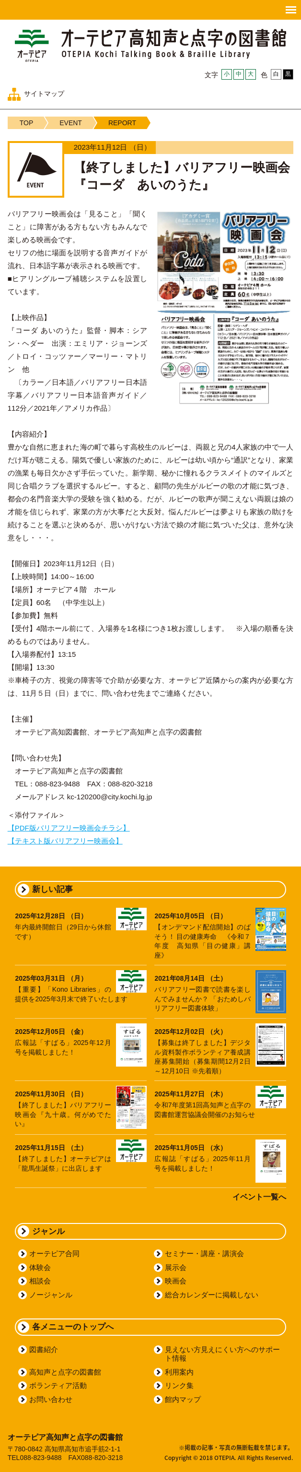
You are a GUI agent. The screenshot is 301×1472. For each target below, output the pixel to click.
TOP (27, 123)
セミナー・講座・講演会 (204, 1253)
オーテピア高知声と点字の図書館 (150, 45)
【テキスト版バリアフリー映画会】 (65, 841)
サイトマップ (44, 93)
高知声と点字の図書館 (65, 1372)
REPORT (122, 123)
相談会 (40, 1281)
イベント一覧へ (259, 1197)
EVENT (70, 123)
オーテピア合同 (54, 1253)
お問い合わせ (50, 1399)
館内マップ (183, 1399)
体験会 (40, 1267)
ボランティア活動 (58, 1385)
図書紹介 (43, 1349)
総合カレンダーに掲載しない (211, 1295)
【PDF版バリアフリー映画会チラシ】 (69, 828)
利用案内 (179, 1372)
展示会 (175, 1267)
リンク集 (179, 1385)
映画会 (175, 1281)
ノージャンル (50, 1295)
